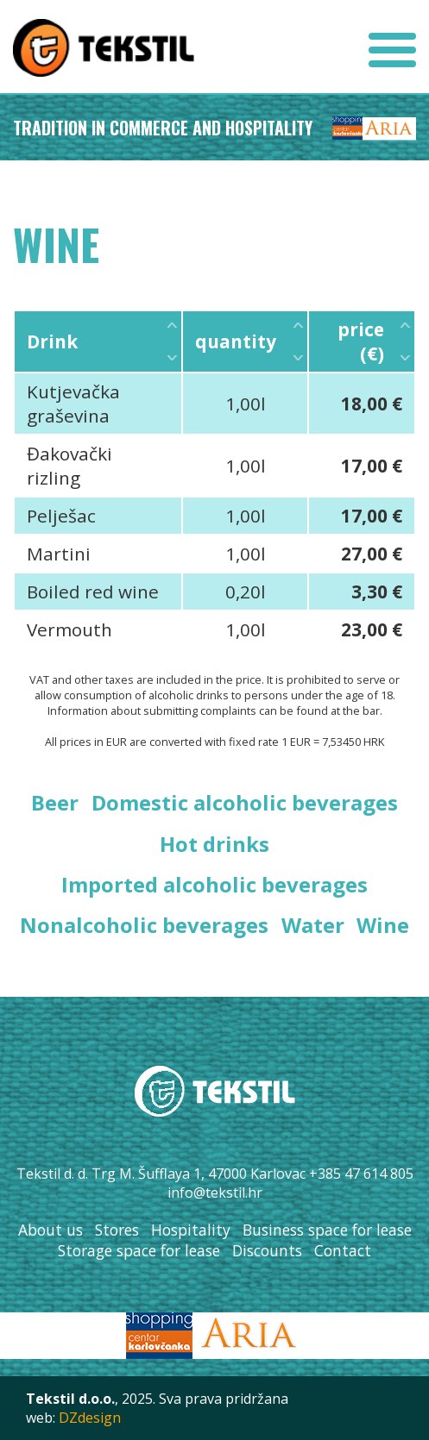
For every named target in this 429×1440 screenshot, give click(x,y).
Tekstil (103, 47)
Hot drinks (214, 844)
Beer (55, 802)
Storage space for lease (139, 1250)
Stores (117, 1229)
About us (50, 1229)
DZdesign (90, 1417)
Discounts (267, 1250)
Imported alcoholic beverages (214, 884)
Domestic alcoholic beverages (244, 802)
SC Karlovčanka (347, 129)
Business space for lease (327, 1229)
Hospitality (190, 1229)
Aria (389, 129)
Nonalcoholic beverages (144, 925)
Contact (342, 1250)
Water (312, 925)
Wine (382, 925)
